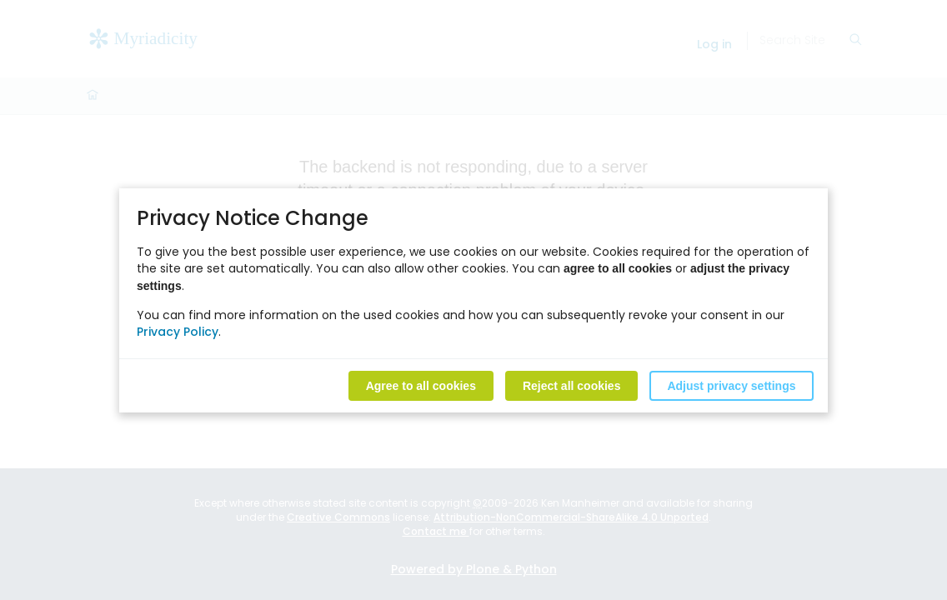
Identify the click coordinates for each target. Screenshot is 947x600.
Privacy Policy (177, 330)
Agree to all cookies (421, 385)
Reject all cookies (572, 385)
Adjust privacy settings (731, 385)
